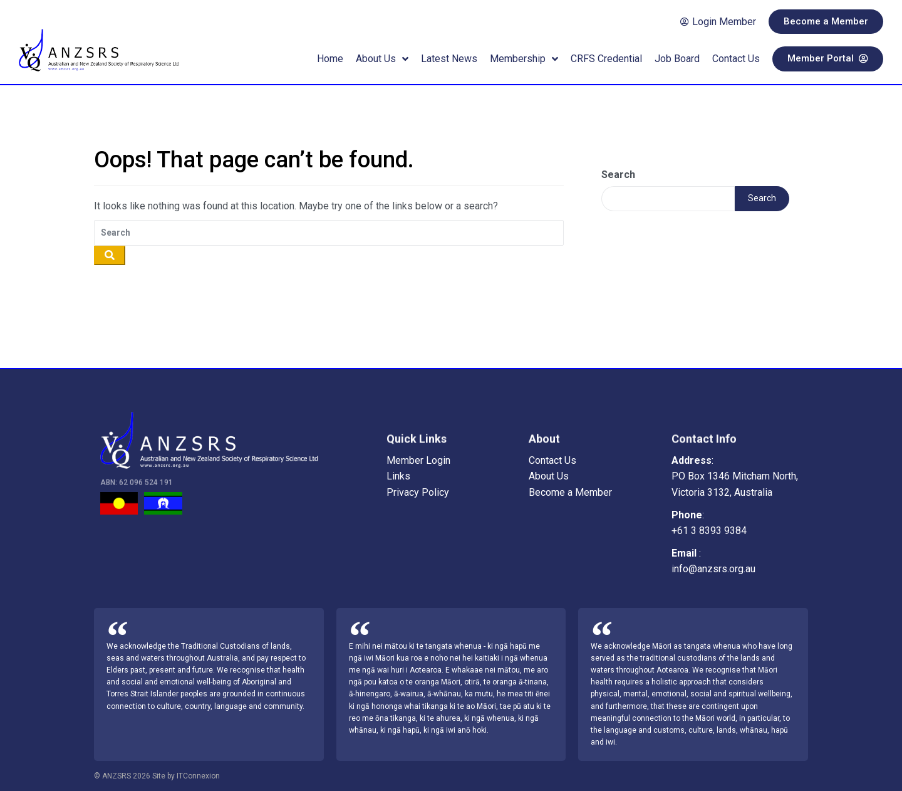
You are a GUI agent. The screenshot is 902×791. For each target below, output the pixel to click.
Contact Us (736, 59)
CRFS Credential (606, 59)
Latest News (449, 59)
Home (330, 59)
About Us (382, 59)
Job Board (677, 59)
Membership (524, 59)
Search (618, 175)
